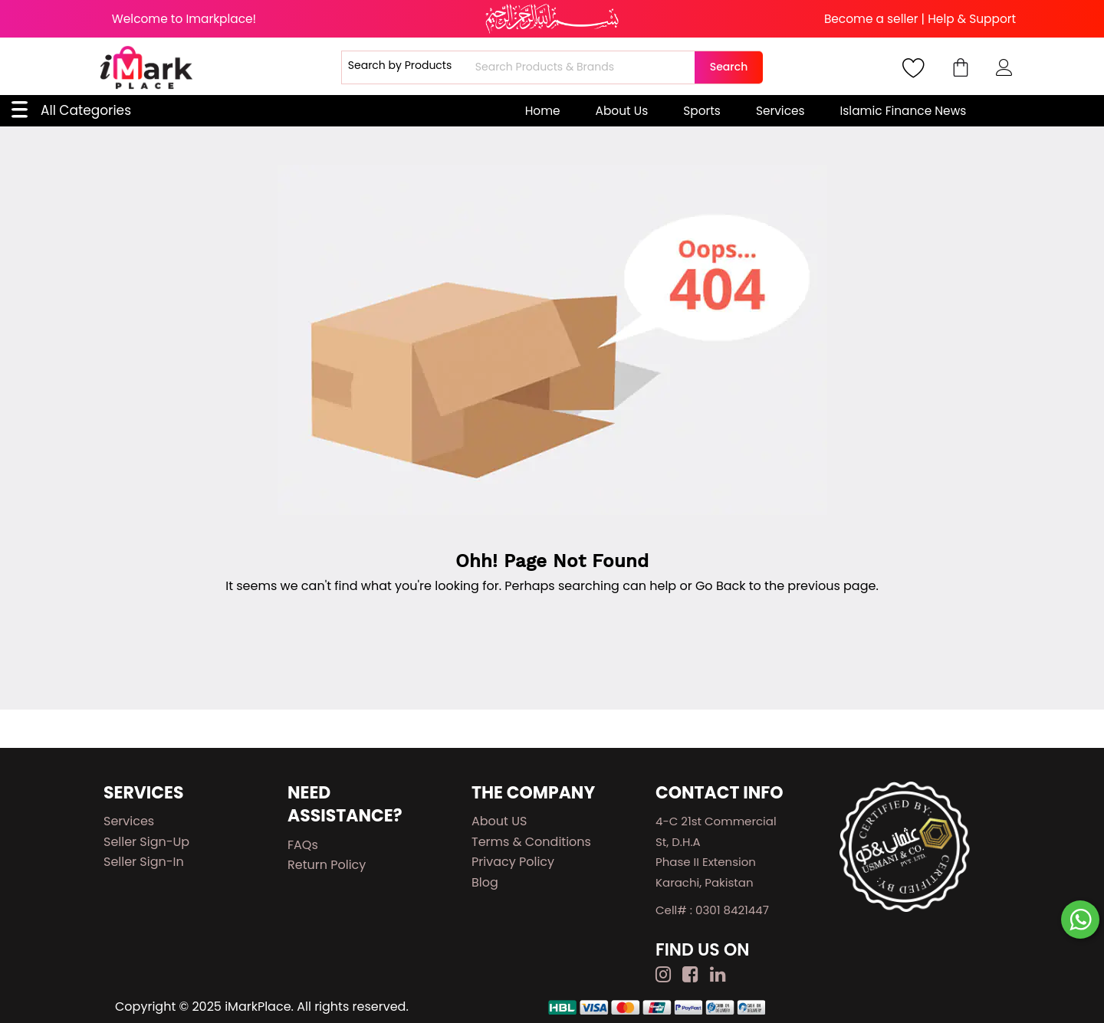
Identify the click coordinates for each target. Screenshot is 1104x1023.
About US (499, 821)
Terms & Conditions (531, 842)
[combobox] (583, 67)
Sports (702, 111)
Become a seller (871, 19)
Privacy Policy (513, 862)
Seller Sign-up (146, 842)
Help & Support (972, 19)
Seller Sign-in (144, 862)
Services (780, 111)
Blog (485, 882)
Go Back (720, 586)
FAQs (303, 845)
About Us (622, 111)
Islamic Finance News (903, 111)
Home (542, 111)
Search (729, 66)
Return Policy (327, 865)
